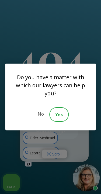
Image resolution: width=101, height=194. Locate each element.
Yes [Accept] (59, 114)
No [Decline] (41, 114)
